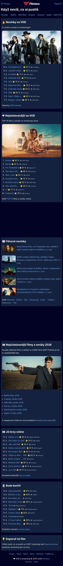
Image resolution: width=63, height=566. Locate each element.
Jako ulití (12, 444)
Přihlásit (5, 4)
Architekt (12, 74)
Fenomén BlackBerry (15, 524)
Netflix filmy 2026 (11, 395)
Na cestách (13, 451)
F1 (6, 189)
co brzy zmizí (24, 529)
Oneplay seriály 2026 (13, 399)
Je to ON (12, 470)
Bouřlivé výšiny (12, 182)
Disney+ (31, 15)
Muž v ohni (10, 175)
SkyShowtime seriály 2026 (15, 409)
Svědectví (9, 193)
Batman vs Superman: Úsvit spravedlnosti (15, 494)
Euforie (8, 160)
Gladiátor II (13, 509)
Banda (8, 164)
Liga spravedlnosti (15, 491)
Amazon (41, 15)
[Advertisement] (31, 221)
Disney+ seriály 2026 (13, 406)
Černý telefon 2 (15, 466)
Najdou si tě (13, 437)
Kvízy (42, 300)
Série (32, 554)
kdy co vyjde (24, 475)
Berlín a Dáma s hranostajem (15, 459)
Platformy (49, 554)
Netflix (13, 15)
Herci (25, 554)
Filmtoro (46, 559)
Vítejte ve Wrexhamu (15, 455)
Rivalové (11, 462)
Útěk (10, 92)
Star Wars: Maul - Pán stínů (12, 171)
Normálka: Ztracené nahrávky (15, 498)
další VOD (58, 15)
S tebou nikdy (14, 513)
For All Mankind (12, 168)
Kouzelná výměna (12, 179)
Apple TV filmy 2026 (13, 413)
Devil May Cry (14, 441)
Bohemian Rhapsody (15, 85)
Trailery (51, 300)
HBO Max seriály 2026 (13, 402)
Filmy (19, 554)
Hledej (58, 4)
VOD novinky (15, 105)
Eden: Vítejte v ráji (15, 96)
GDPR (36, 562)
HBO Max (22, 15)
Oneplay (4, 15)
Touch (11, 505)
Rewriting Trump (15, 502)
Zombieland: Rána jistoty (15, 67)
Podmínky (28, 562)
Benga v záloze (14, 100)
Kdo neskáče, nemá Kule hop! (12, 186)
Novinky (10, 300)
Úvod (11, 554)
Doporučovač (50, 544)
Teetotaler (12, 516)
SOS (10, 81)
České (19, 300)
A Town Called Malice (15, 520)
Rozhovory (6, 303)
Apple (48, 15)
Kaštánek (12, 78)
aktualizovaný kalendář (45, 420)
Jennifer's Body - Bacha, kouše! (15, 71)
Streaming (34, 300)
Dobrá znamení (14, 448)
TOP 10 (10, 199)
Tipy (26, 300)
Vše (15, 303)
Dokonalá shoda (15, 89)
